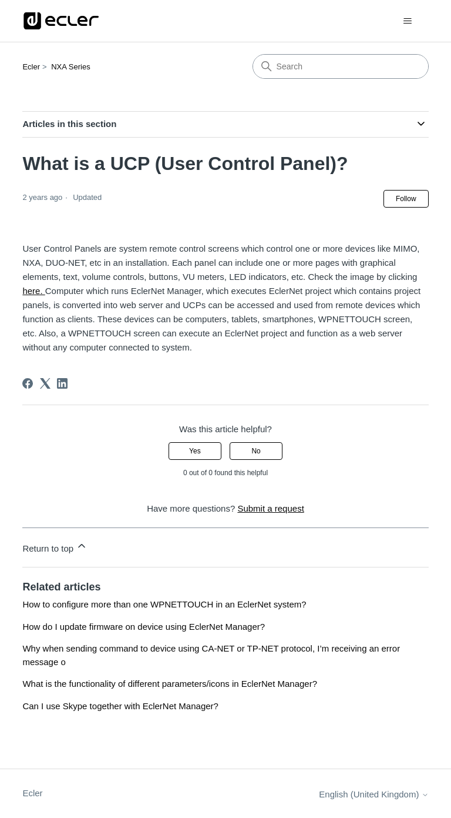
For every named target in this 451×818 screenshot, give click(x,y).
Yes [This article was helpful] (195, 451)
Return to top (54, 546)
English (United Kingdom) (373, 794)
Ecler (31, 66)
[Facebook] (27, 383)
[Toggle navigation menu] (408, 21)
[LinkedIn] (62, 383)
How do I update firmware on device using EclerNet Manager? (143, 627)
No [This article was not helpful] (255, 451)
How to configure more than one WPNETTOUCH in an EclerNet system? (164, 604)
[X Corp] (45, 383)
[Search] (340, 66)
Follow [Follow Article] (406, 199)
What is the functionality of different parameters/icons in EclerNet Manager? (169, 684)
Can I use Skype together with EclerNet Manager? (120, 706)
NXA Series (70, 66)
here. (33, 291)
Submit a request (270, 508)
